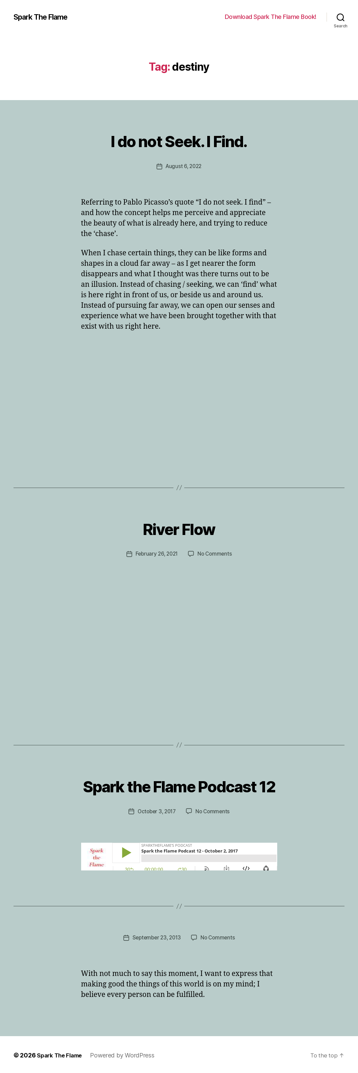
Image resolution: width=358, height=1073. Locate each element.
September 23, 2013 (156, 936)
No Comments (216, 553)
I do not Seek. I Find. (179, 139)
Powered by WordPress (126, 1053)
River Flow (179, 527)
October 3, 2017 (156, 810)
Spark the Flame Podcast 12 (179, 784)
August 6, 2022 (183, 166)
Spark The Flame (44, 17)
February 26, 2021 (156, 553)
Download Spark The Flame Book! (270, 16)
